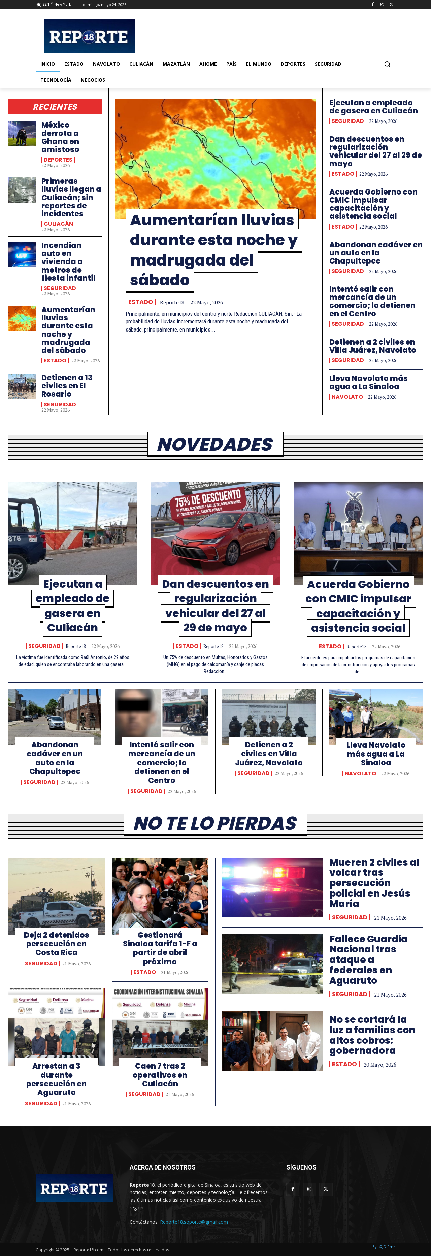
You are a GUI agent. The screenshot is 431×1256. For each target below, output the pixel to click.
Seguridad (60, 288)
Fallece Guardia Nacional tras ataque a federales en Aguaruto (368, 960)
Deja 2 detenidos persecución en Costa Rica (56, 944)
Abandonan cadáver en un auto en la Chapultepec (376, 253)
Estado (55, 360)
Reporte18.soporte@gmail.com (194, 1222)
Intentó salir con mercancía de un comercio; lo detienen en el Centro (372, 301)
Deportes (58, 160)
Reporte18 (172, 302)
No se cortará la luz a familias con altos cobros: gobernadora (372, 1035)
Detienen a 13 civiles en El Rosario (67, 386)
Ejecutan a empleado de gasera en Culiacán (373, 107)
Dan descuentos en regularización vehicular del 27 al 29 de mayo (375, 151)
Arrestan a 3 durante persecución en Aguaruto (56, 1079)
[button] (387, 64)
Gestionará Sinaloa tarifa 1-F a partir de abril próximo (160, 948)
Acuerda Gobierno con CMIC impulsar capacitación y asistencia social (373, 204)
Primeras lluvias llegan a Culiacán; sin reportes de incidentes (71, 197)
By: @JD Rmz (383, 1246)
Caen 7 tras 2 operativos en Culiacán (160, 1075)
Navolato (347, 397)
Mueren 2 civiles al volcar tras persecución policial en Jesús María (374, 883)
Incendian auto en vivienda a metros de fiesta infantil (68, 261)
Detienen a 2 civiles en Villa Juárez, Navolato (372, 346)
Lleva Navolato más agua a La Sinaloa (368, 382)
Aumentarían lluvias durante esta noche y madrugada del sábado (68, 330)
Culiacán (58, 224)
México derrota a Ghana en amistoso (60, 137)
